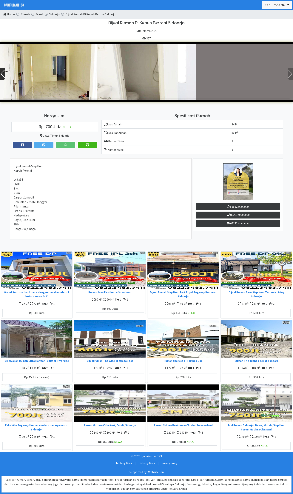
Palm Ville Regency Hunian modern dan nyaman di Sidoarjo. (36, 427)
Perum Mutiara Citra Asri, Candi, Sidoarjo (110, 425)
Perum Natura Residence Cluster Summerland (183, 425)
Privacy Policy (170, 463)
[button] (290, 74)
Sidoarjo (64, 135)
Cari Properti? (275, 5)
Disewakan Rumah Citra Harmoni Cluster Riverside (36, 361)
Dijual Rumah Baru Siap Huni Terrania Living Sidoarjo (256, 294)
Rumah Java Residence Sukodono (109, 292)
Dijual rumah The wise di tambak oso (110, 361)
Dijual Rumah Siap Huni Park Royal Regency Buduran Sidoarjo (183, 294)
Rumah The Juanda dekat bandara (256, 361)
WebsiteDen (156, 472)
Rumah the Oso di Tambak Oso (183, 361)
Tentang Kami (124, 463)
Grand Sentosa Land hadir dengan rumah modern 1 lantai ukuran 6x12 (36, 294)
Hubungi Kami (147, 463)
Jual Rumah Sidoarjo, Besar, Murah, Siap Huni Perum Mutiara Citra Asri (256, 427)
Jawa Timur (50, 135)
